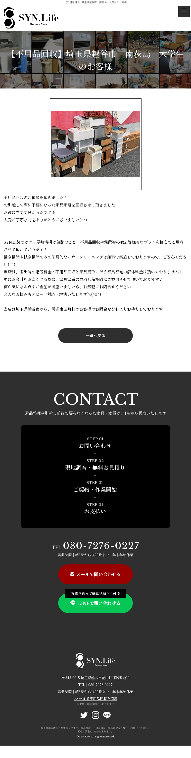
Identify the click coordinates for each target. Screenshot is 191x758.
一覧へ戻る (95, 335)
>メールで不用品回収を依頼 (95, 698)
